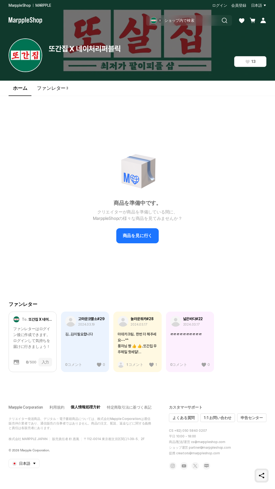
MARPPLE (43, 5)
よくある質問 (183, 418)
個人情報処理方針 (85, 407)
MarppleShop (20, 5)
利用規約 (56, 407)
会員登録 (238, 5)
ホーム (20, 90)
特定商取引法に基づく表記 (129, 407)
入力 (45, 362)
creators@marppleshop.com (198, 453)
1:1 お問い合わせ (217, 418)
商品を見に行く (138, 235)
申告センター (252, 418)
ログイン (219, 5)
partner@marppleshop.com (210, 447)
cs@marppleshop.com (208, 442)
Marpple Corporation (26, 407)
